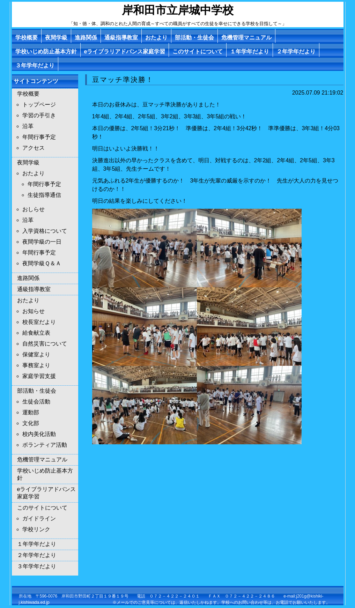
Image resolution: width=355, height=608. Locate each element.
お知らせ (33, 311)
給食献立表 (36, 333)
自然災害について (44, 344)
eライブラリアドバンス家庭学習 (124, 51)
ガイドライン (39, 518)
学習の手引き (39, 115)
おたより (156, 37)
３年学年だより (34, 65)
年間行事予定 (39, 137)
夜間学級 (56, 37)
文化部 (30, 423)
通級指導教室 (121, 37)
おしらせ (33, 209)
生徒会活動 (36, 402)
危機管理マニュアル (246, 37)
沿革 (28, 126)
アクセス (33, 148)
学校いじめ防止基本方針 (46, 51)
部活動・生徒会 (194, 37)
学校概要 (26, 37)
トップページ (39, 104)
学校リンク (36, 529)
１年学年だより (249, 51)
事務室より (36, 365)
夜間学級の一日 (41, 242)
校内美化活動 (39, 434)
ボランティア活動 (44, 445)
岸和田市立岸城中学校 (178, 10)
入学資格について (44, 231)
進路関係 (86, 37)
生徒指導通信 (44, 195)
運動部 (30, 412)
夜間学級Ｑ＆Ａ (41, 263)
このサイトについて (197, 51)
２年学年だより (296, 51)
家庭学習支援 (39, 376)
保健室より (36, 354)
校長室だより (39, 322)
